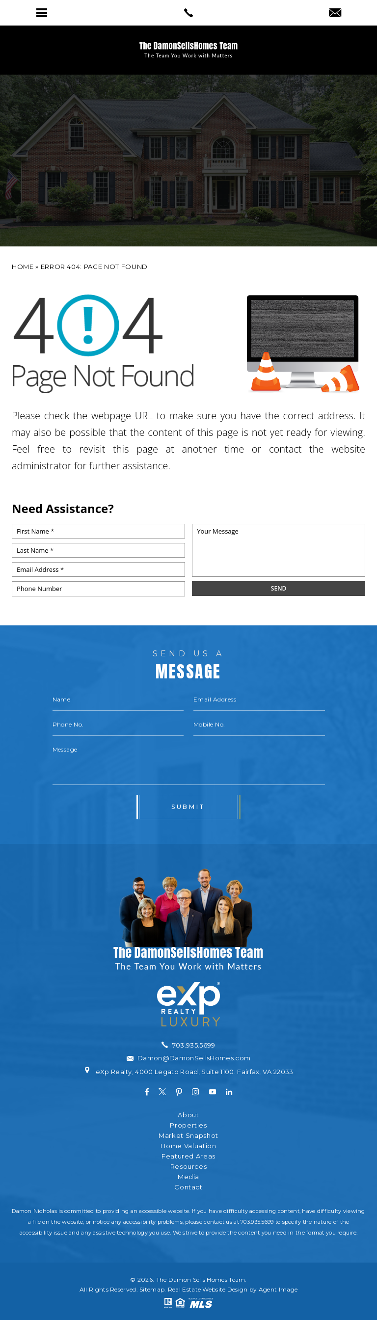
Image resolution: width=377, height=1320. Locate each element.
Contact (188, 1187)
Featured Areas (188, 1156)
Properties (188, 1125)
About (188, 1115)
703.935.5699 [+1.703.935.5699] (257, 1221)
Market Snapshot (188, 1135)
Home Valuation (188, 1146)
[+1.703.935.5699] (188, 1045)
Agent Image (278, 1289)
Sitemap (151, 1289)
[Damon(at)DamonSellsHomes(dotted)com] (335, 13)
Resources (188, 1166)
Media (188, 1177)
